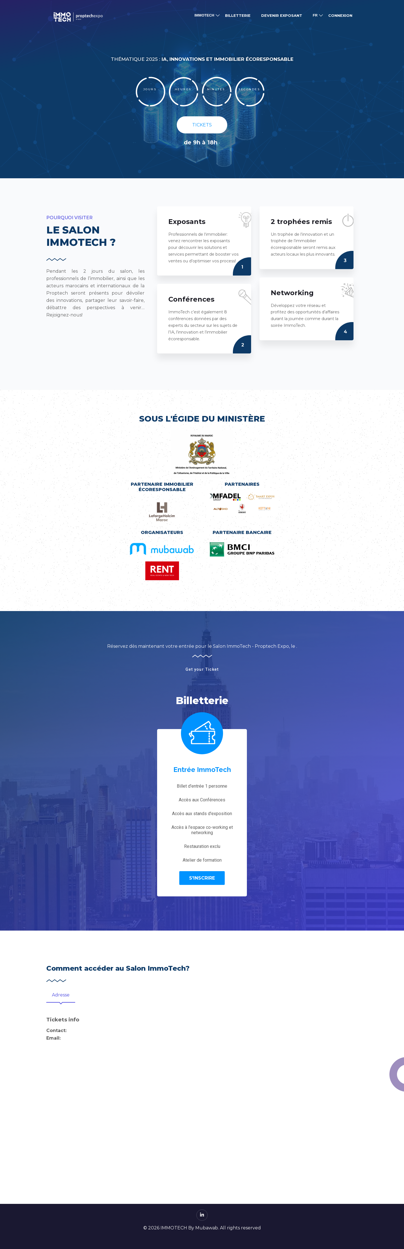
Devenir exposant (281, 15)
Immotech (204, 15)
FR (315, 15)
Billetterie (238, 15)
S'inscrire (202, 878)
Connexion (340, 15)
